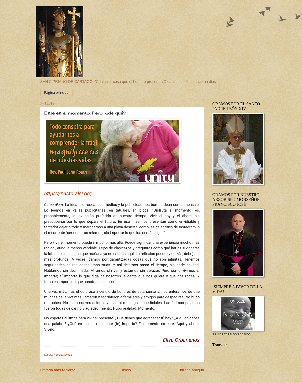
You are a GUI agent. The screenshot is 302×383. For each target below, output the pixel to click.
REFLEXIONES (63, 354)
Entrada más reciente (57, 370)
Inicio (126, 370)
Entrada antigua (191, 370)
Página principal (56, 92)
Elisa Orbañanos (181, 340)
